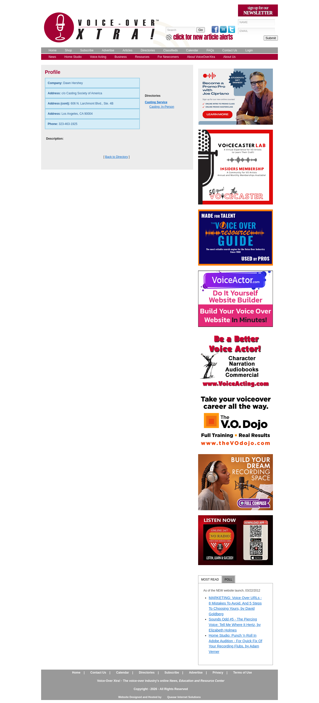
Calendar (192, 50)
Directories (148, 50)
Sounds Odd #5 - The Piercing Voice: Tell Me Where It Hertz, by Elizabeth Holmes (235, 624)
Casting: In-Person (161, 106)
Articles (127, 50)
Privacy (218, 672)
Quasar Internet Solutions (184, 697)
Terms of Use (242, 672)
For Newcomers (168, 57)
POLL (228, 579)
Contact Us (229, 50)
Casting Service (156, 102)
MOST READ (210, 579)
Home (53, 50)
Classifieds (170, 50)
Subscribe (86, 50)
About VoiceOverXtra (201, 57)
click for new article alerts (203, 37)
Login (249, 50)
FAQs (210, 50)
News (52, 57)
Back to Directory (116, 157)
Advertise (108, 50)
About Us (229, 57)
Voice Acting (98, 57)
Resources (142, 57)
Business (121, 57)
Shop (68, 50)
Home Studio (72, 57)
